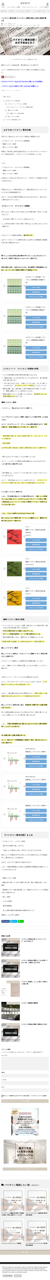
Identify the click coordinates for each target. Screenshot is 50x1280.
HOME (3, 7)
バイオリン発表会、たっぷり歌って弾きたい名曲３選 (34, 983)
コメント (4, 1055)
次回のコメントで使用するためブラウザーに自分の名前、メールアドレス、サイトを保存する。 (24, 1096)
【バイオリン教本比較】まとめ (12, 120)
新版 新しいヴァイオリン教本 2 (36, 779)
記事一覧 (11, 11)
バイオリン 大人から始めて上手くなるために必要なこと (20, 86)
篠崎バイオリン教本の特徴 (15, 113)
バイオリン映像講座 (44, 7)
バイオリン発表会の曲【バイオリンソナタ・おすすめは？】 (33, 940)
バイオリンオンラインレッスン (29, 7)
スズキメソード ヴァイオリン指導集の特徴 (19, 107)
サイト (3, 1087)
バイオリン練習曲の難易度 (29, 1003)
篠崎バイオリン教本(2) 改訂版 (35, 562)
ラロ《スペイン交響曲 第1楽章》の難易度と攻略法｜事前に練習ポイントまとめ (12, 1214)
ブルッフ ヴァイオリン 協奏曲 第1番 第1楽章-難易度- (37, 1214)
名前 (3, 1072)
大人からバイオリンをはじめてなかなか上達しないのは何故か (22, 81)
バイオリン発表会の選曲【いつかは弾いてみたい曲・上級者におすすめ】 (34, 961)
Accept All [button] (18, 1275)
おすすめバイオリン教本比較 (11, 101)
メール (3, 1079)
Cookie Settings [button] (7, 1275)
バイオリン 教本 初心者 (8, 25)
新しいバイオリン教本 (12, 116)
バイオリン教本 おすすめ (21, 25)
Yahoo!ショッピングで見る (36, 296)
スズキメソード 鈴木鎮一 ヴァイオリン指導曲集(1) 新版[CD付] (35, 279)
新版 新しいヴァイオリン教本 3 (36, 805)
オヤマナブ (25, 3)
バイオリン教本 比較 (34, 25)
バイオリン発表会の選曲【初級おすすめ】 (34, 1024)
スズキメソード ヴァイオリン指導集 (16, 104)
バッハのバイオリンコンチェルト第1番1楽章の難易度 (37, 1244)
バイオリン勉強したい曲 (38, 11)
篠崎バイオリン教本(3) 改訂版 (35, 591)
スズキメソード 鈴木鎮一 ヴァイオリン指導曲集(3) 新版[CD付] (35, 340)
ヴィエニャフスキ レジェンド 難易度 (11, 1243)
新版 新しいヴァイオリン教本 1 (36, 751)
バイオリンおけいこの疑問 (13, 7)
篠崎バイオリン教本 (11, 110)
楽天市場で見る (36, 292)
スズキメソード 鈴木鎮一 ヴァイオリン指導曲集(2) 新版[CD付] (35, 309)
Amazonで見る (36, 287)
